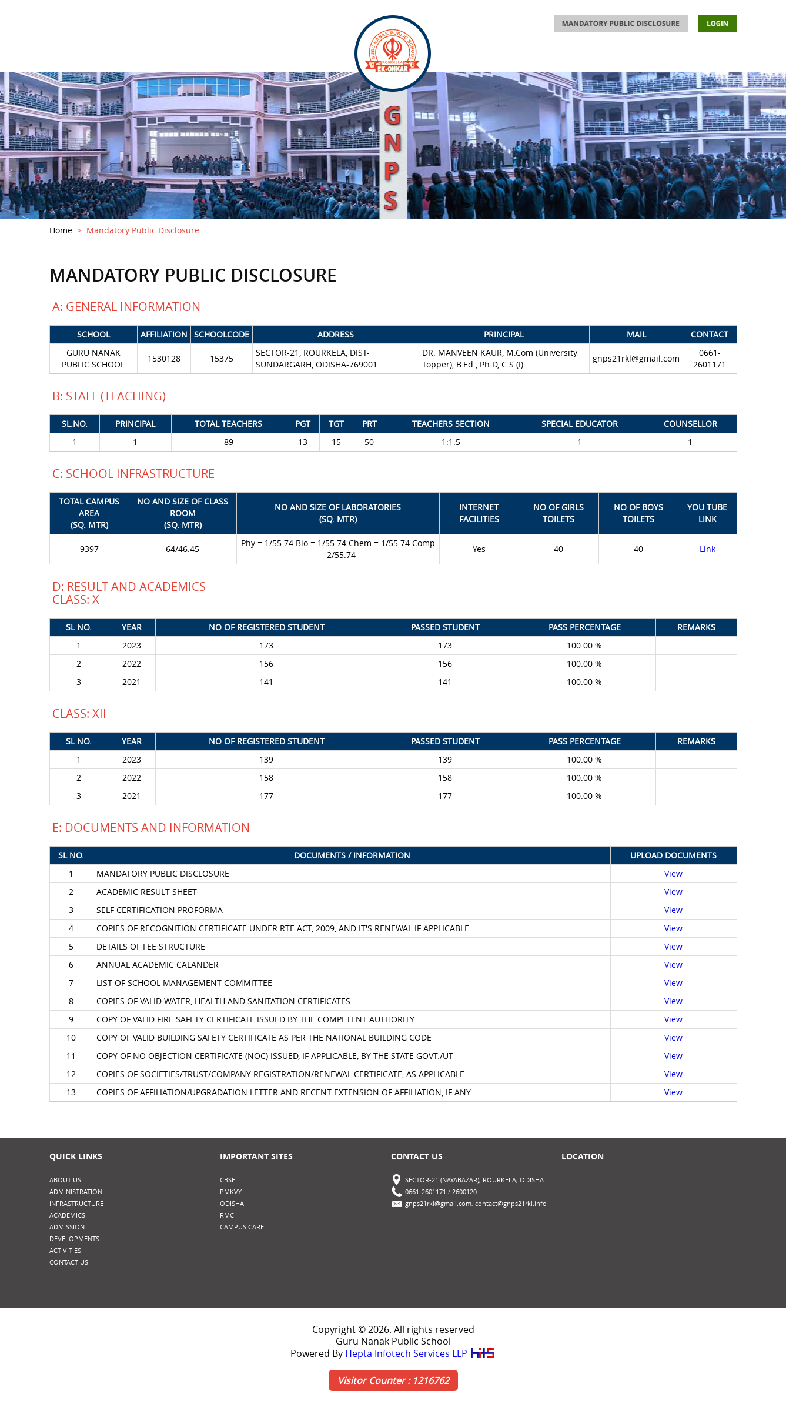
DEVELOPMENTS (631, 56)
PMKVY (231, 1191)
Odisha (232, 1203)
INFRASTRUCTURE (227, 56)
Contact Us (417, 1156)
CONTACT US (711, 56)
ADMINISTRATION (141, 56)
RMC (227, 1215)
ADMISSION (488, 56)
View (673, 873)
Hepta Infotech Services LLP (420, 1353)
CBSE (227, 1179)
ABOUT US (69, 56)
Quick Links (75, 1156)
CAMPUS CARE (242, 1226)
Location (582, 1156)
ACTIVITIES (555, 56)
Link (707, 548)
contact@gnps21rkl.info (511, 1203)
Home (60, 230)
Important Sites (256, 1156)
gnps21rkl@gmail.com (438, 1203)
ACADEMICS (302, 56)
